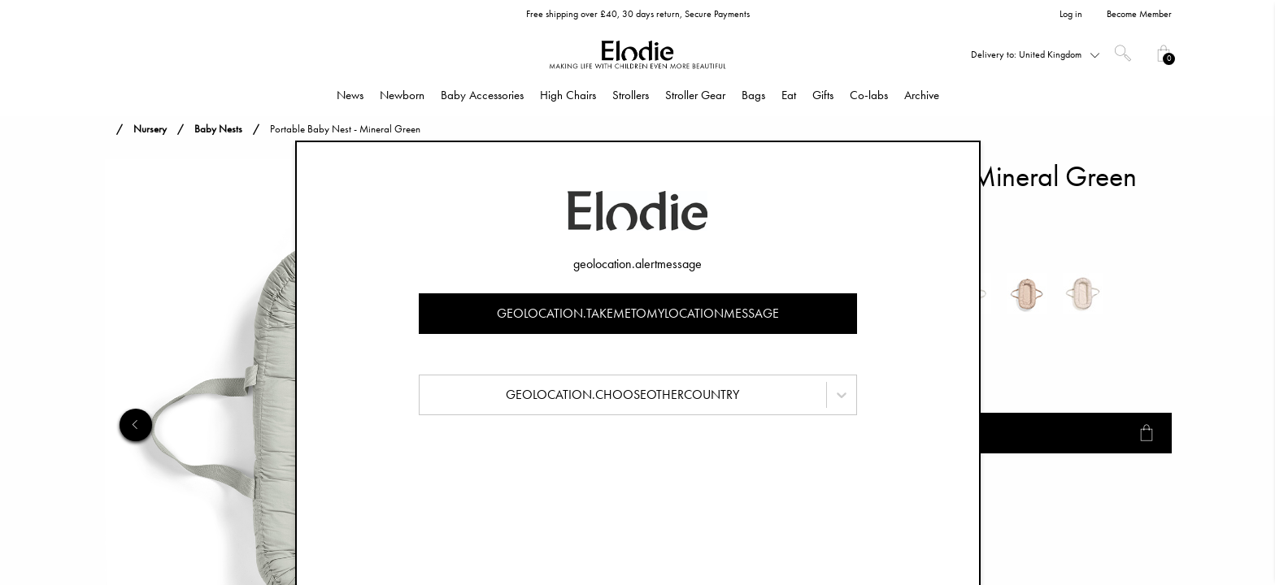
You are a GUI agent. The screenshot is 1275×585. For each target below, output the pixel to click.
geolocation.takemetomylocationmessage (638, 313)
